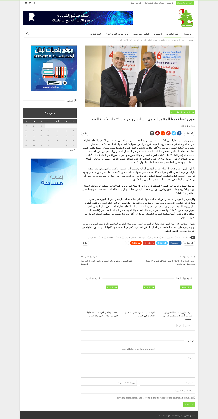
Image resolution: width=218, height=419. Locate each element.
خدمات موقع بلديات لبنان (154, 3)
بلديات (119, 237)
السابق (188, 324)
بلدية (101, 237)
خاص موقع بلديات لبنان (117, 33)
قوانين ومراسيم (141, 33)
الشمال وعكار (176, 112)
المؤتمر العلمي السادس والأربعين (135, 237)
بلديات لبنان (110, 237)
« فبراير (73, 149)
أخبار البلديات (172, 33)
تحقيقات (158, 33)
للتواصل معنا (136, 3)
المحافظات (95, 33)
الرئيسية (170, 3)
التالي (179, 324)
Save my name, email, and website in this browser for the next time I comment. (154, 396)
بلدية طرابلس (92, 237)
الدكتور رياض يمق (167, 237)
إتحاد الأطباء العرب (182, 237)
